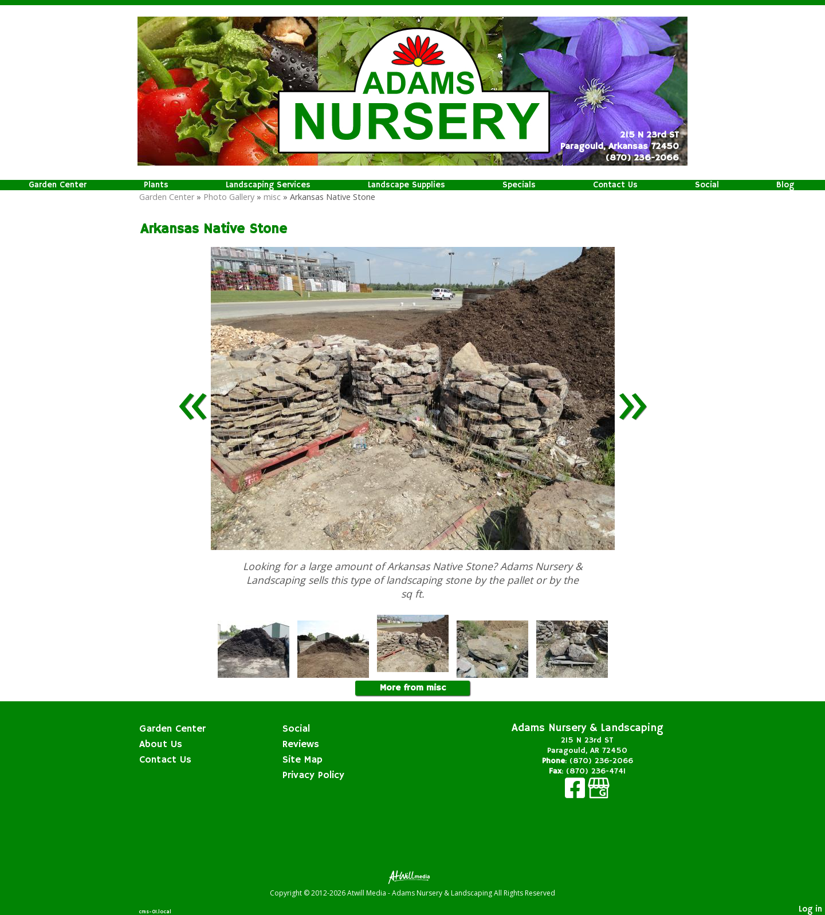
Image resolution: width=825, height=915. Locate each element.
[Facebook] (576, 794)
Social (707, 185)
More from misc (413, 688)
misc (272, 196)
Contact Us (615, 185)
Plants (156, 185)
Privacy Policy (313, 775)
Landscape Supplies (406, 185)
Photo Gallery (228, 196)
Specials (519, 185)
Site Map (302, 759)
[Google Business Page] (599, 794)
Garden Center (58, 185)
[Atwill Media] (412, 876)
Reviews (300, 744)
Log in (810, 909)
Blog (785, 185)
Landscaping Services (268, 185)
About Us (160, 744)
